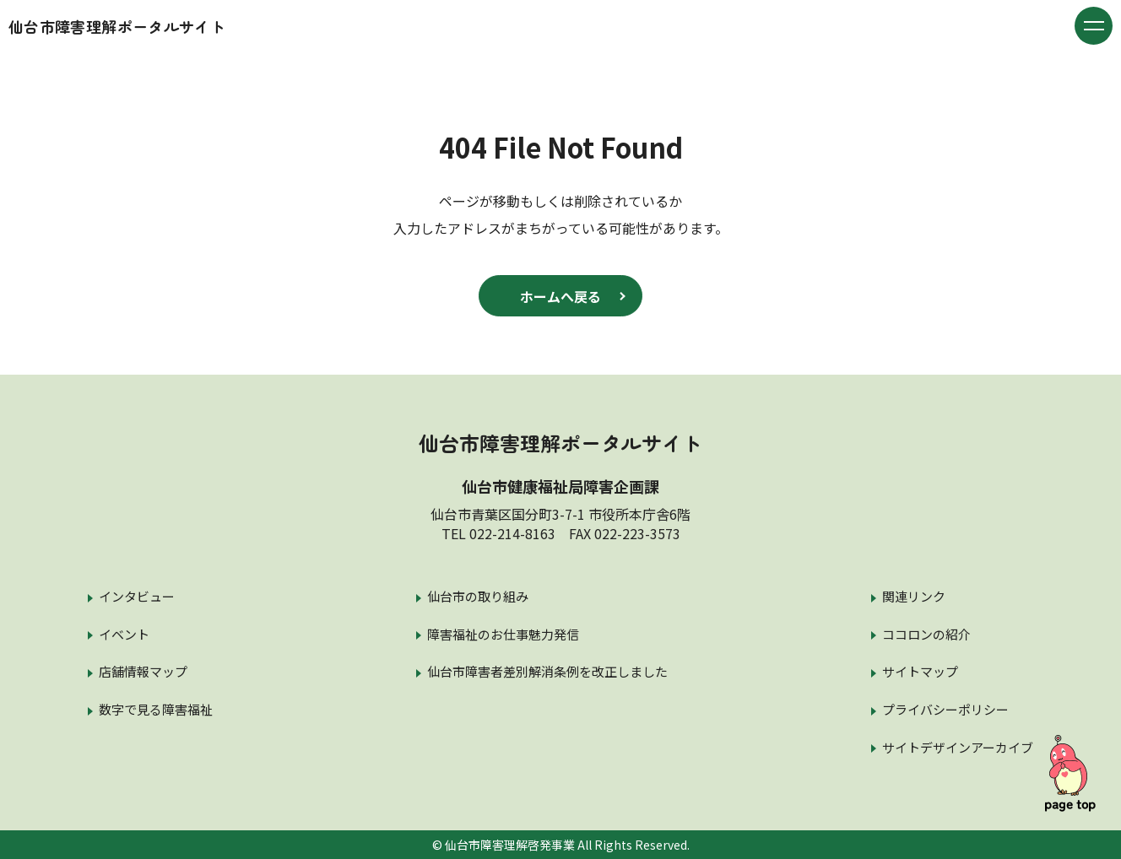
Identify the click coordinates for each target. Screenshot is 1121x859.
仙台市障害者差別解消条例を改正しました (547, 671)
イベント (124, 634)
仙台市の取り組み (477, 596)
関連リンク (913, 596)
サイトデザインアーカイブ (957, 747)
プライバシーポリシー (945, 709)
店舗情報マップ (143, 671)
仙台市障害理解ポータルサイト (116, 26)
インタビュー (137, 596)
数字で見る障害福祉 (156, 709)
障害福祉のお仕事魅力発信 (503, 634)
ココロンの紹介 (926, 634)
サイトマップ (920, 671)
